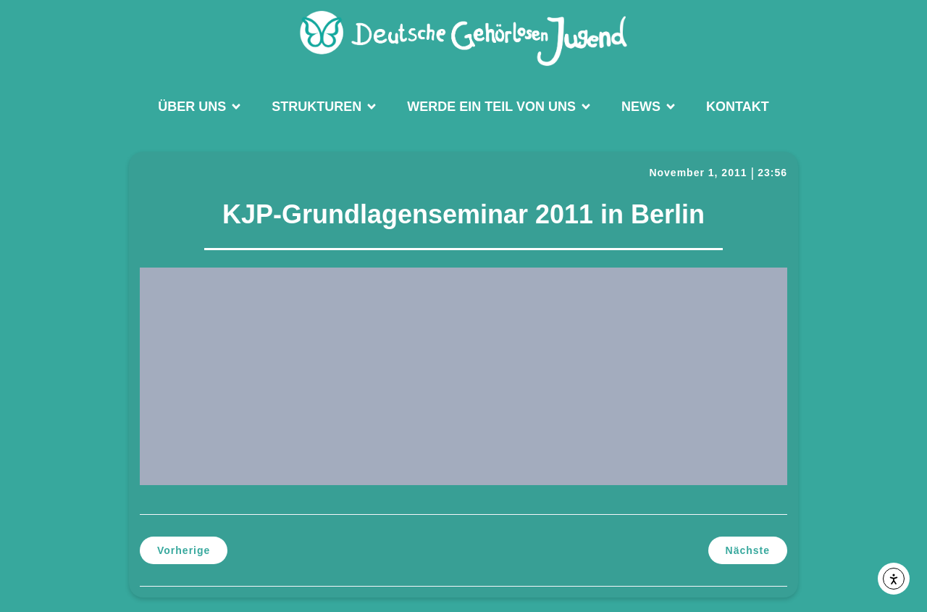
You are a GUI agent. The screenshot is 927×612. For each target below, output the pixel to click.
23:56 (772, 172)
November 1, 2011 (698, 172)
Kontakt (737, 106)
